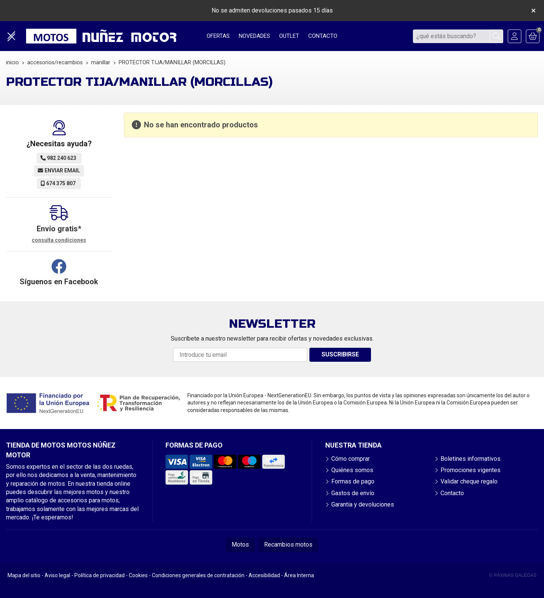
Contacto (452, 493)
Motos (240, 544)
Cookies (138, 575)
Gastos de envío (352, 493)
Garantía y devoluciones (362, 504)
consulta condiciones (59, 240)
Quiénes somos (352, 470)
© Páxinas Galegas (512, 575)
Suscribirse (340, 354)
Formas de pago (352, 481)
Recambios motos (288, 544)
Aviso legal (57, 575)
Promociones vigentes (470, 470)
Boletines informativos (470, 458)
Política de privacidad (99, 575)
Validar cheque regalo (469, 481)
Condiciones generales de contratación (198, 575)
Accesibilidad (264, 575)
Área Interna (299, 575)
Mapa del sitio (24, 575)
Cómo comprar (350, 458)
